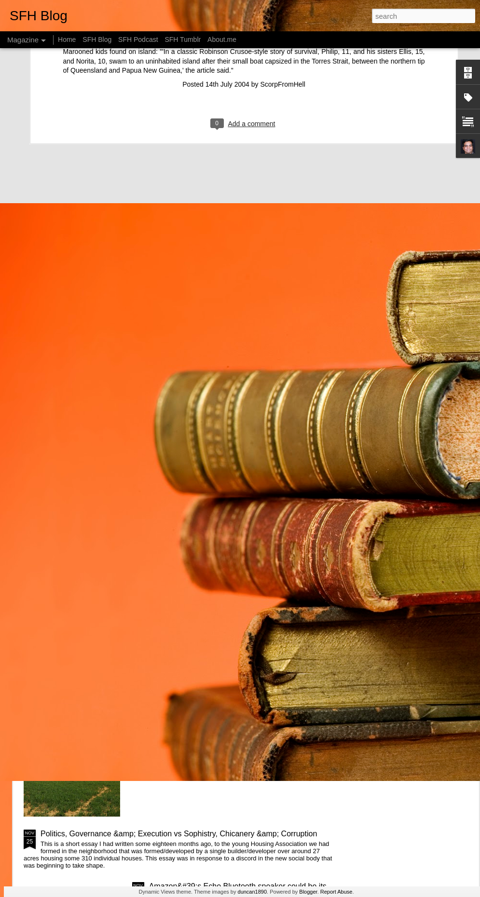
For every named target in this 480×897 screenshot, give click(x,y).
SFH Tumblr (183, 39)
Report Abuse (336, 892)
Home (67, 39)
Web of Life (168, 724)
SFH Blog (96, 39)
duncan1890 (252, 892)
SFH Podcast (138, 39)
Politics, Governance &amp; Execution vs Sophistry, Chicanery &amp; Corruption (179, 834)
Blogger (308, 892)
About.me (221, 39)
